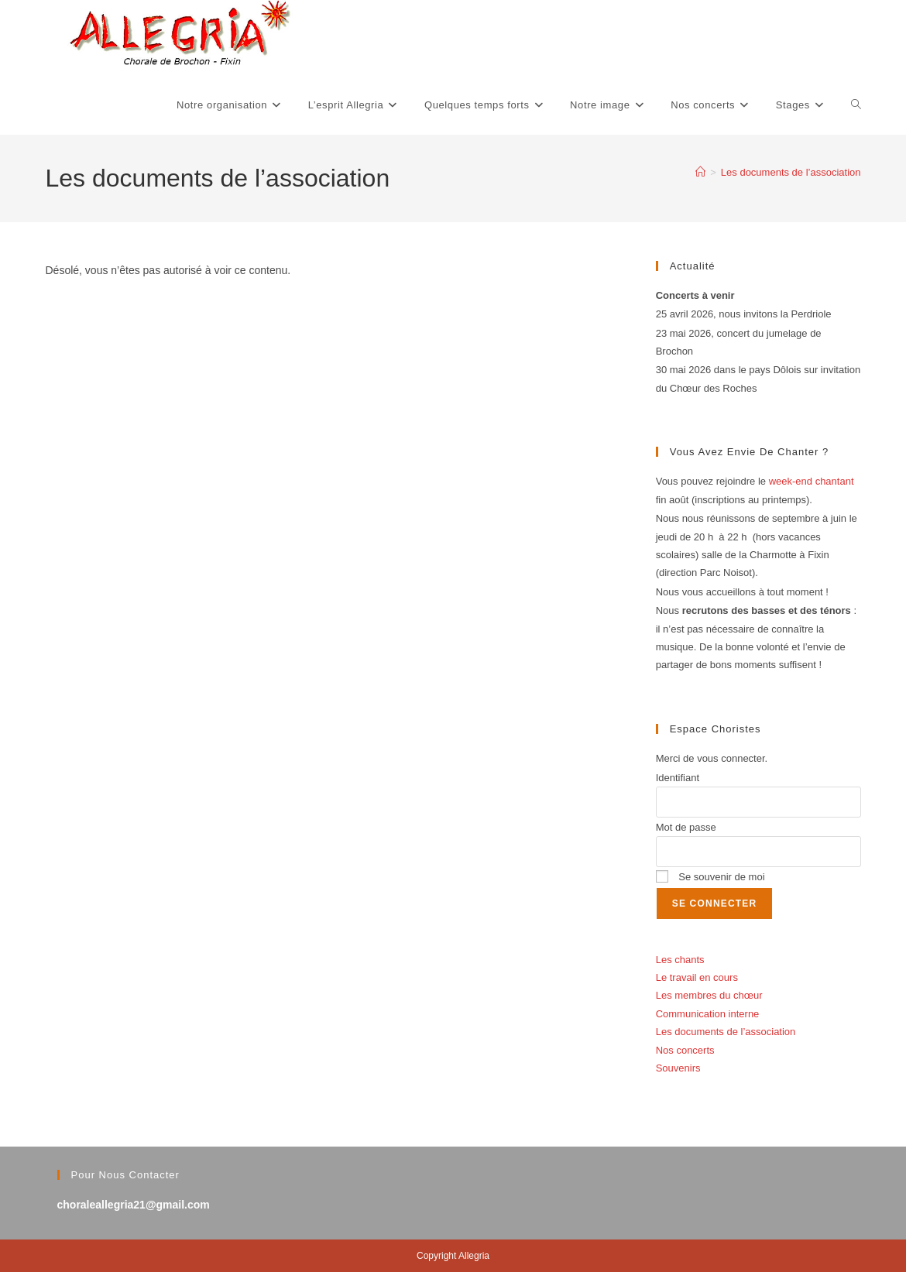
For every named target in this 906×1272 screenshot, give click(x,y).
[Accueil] (700, 172)
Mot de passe (686, 827)
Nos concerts (685, 1050)
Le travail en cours (697, 977)
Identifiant (677, 777)
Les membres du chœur (709, 995)
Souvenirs (678, 1068)
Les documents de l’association (791, 172)
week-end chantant (811, 481)
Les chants (680, 959)
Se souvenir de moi (710, 877)
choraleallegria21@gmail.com (133, 1204)
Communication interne (708, 1014)
